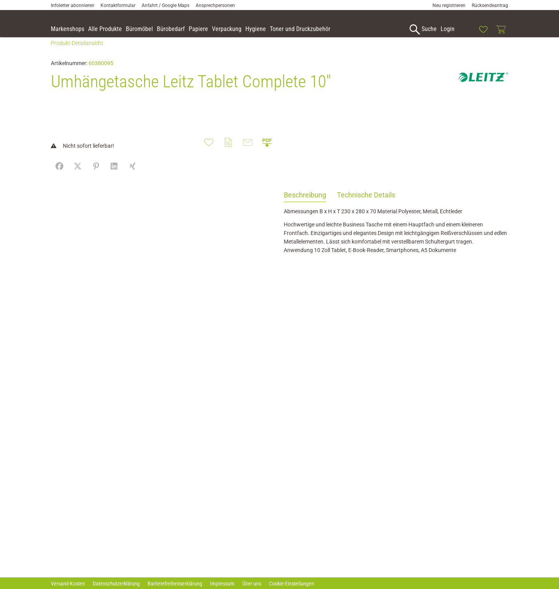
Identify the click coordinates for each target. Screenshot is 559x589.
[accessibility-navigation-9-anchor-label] (67, 29)
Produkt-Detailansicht (77, 53)
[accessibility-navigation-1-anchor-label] (422, 29)
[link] (465, 29)
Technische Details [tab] (366, 205)
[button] (549, 30)
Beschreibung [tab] (305, 205)
